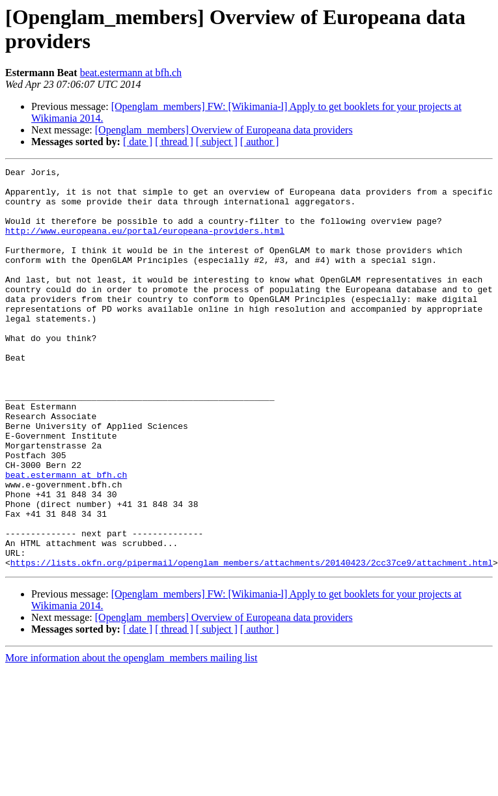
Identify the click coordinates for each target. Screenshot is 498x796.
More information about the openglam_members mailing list (131, 737)
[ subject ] (217, 141)
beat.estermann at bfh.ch (131, 72)
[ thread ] (174, 141)
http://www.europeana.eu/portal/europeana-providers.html (144, 244)
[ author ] (259, 141)
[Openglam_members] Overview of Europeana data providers (224, 129)
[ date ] (137, 141)
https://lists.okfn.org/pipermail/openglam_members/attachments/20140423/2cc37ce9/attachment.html (251, 642)
